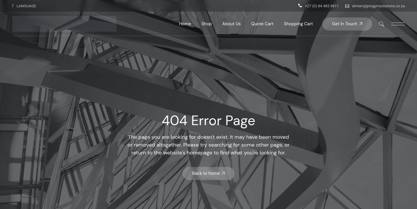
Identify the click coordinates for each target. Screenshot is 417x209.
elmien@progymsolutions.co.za (378, 6)
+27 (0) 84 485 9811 (322, 6)
